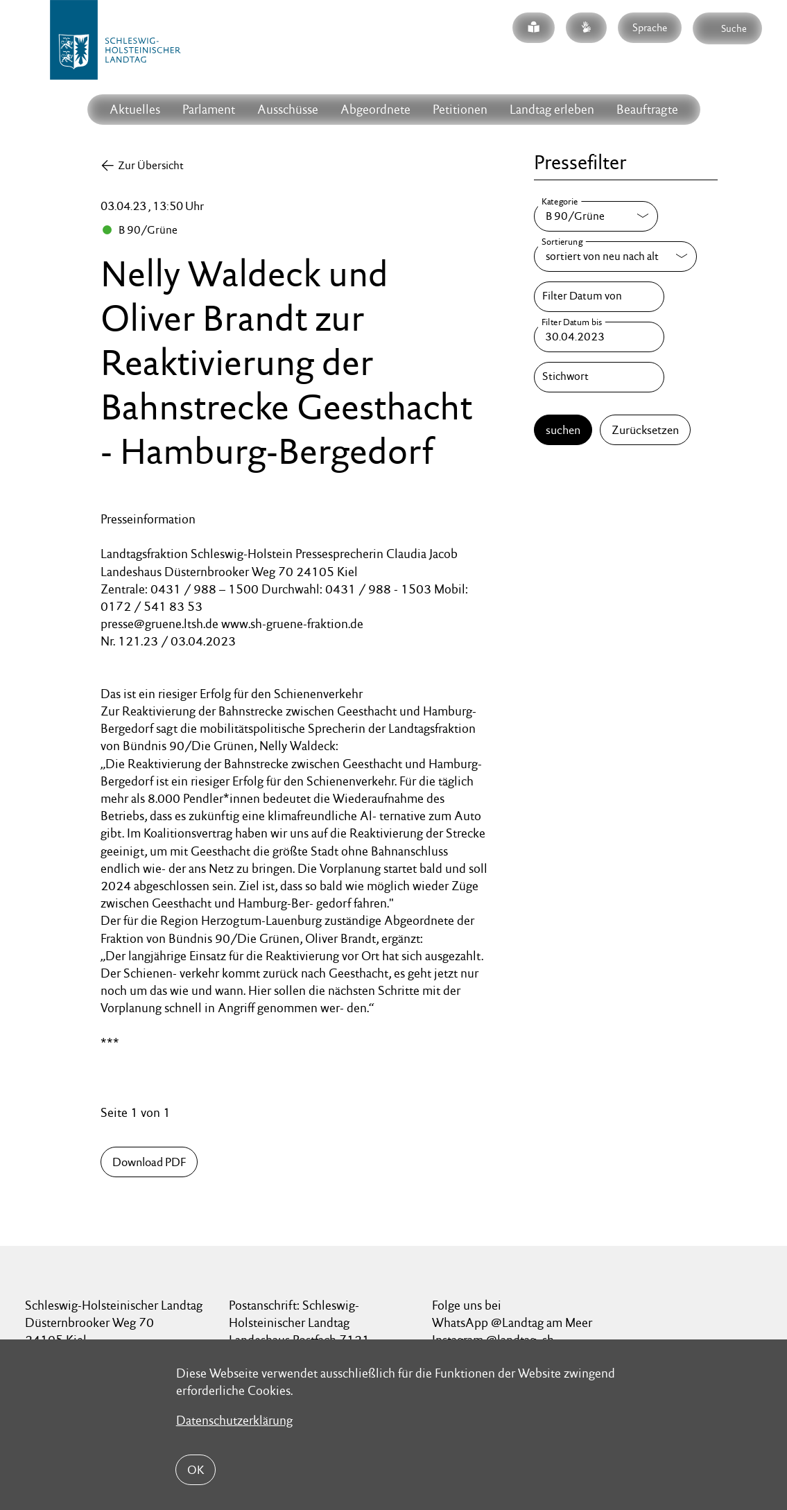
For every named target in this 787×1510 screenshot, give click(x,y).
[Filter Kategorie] (596, 216)
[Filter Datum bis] (599, 337)
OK (195, 1470)
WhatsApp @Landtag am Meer (512, 1322)
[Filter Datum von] (599, 296)
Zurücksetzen (645, 430)
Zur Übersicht (151, 165)
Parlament (208, 109)
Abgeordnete (375, 109)
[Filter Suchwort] (599, 377)
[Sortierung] (615, 256)
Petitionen (460, 109)
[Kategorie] (596, 216)
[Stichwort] (599, 377)
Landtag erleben (552, 109)
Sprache (649, 27)
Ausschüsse (287, 109)
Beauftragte (647, 109)
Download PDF (149, 1162)
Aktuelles (135, 109)
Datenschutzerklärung (234, 1420)
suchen (563, 430)
